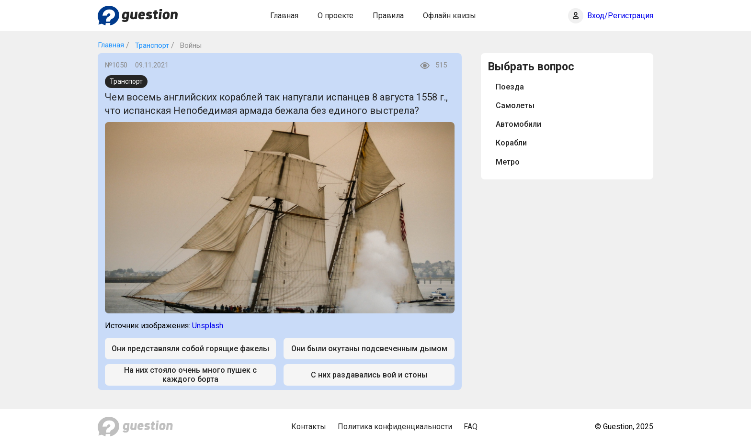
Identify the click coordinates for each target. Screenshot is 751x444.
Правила (388, 15)
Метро (508, 161)
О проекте (335, 15)
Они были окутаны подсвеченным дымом (369, 348)
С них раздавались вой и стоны (369, 374)
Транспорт (151, 45)
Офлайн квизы (449, 15)
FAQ (471, 426)
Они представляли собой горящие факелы (190, 348)
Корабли (511, 142)
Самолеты (515, 105)
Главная (284, 15)
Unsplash (207, 325)
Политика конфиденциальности (395, 426)
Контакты (308, 426)
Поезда (510, 86)
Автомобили (518, 124)
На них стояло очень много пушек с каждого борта (190, 375)
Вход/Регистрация (620, 15)
